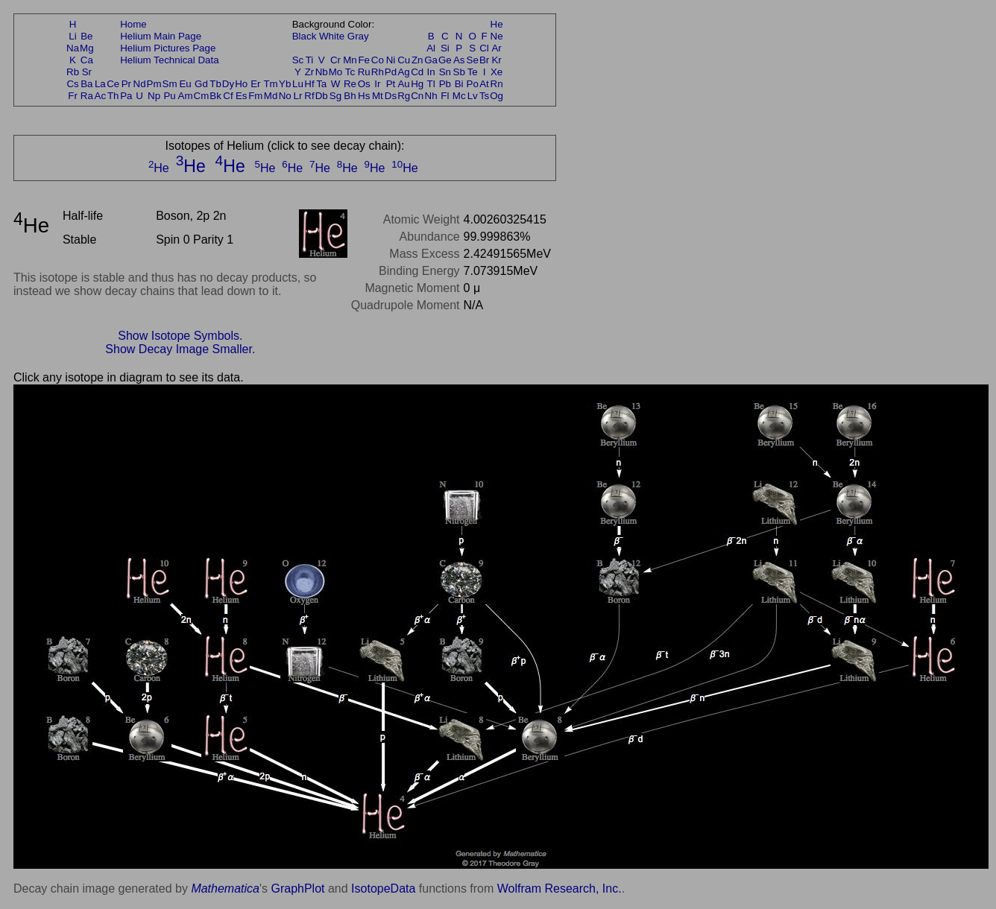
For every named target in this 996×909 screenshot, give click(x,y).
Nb (321, 71)
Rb (72, 71)
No (285, 95)
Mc (459, 95)
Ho (241, 83)
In (431, 71)
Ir (377, 83)
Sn (445, 71)
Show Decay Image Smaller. (180, 349)
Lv (472, 95)
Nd (139, 83)
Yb (285, 83)
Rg (403, 95)
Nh (431, 95)
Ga (431, 60)
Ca (87, 60)
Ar (496, 48)
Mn (350, 60)
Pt (391, 83)
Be (86, 36)
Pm (154, 83)
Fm (255, 95)
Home (133, 24)
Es (242, 95)
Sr (87, 71)
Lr (298, 95)
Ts (484, 95)
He (497, 24)
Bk (215, 95)
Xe (496, 71)
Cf (228, 95)
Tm (270, 83)
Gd (201, 83)
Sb (459, 71)
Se (473, 60)
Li (72, 36)
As (459, 60)
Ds (391, 95)
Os (364, 83)
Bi (459, 83)
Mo (336, 71)
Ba (86, 83)
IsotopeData (383, 888)
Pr (126, 83)
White (331, 36)
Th (113, 95)
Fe (364, 60)
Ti (310, 60)
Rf (309, 95)
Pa (126, 95)
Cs (72, 83)
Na (72, 48)
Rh (377, 71)
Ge (445, 60)
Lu (297, 83)
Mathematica (225, 888)
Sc (298, 60)
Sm (170, 83)
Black (304, 36)
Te (472, 71)
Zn (417, 60)
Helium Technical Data (169, 60)
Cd (417, 71)
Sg (335, 95)
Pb (445, 83)
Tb (215, 83)
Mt (377, 95)
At (484, 83)
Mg (87, 48)
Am (185, 95)
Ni (391, 60)
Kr (496, 60)
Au (403, 83)
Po (473, 83)
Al (430, 48)
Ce (113, 83)
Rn (497, 83)
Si (445, 48)
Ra (87, 95)
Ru (364, 71)
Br (484, 60)
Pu (169, 95)
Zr (310, 71)
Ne (497, 36)
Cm (201, 95)
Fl (445, 95)
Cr (335, 60)
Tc (350, 71)
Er (255, 83)
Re (350, 83)
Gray (358, 36)
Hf (309, 83)
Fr (73, 95)
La (100, 83)
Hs (364, 95)
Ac (101, 95)
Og (496, 95)
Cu (403, 60)
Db (321, 95)
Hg (417, 83)
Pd (391, 71)
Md (271, 95)
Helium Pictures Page (167, 48)
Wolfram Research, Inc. (559, 888)
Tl (431, 83)
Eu (185, 83)
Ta (321, 83)
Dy (228, 83)
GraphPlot (297, 888)
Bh (350, 95)
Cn (417, 95)
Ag (403, 71)
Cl (484, 48)
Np (154, 95)
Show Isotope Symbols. (180, 335)
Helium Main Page (160, 36)
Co (377, 60)
